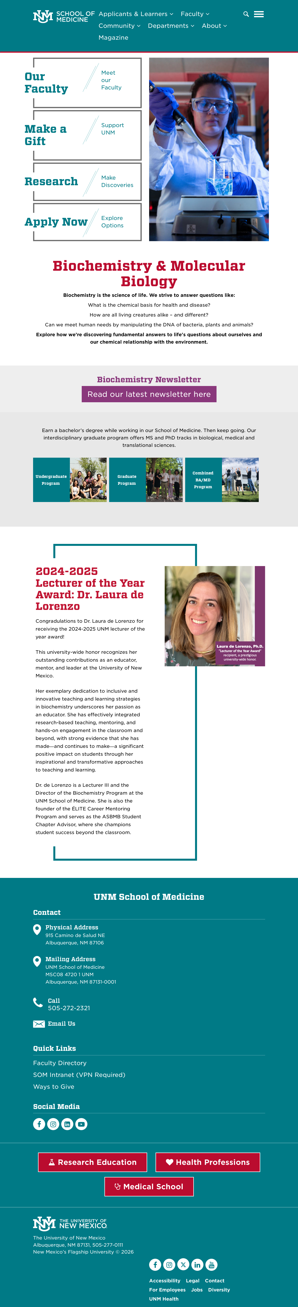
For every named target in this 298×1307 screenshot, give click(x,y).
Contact (214, 1281)
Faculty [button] (195, 13)
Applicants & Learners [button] (136, 13)
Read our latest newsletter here (149, 394)
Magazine (113, 37)
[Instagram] (53, 1124)
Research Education (92, 1162)
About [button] (214, 25)
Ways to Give (53, 1087)
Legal (192, 1281)
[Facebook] (39, 1124)
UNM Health (164, 1299)
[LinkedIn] (67, 1124)
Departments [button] (171, 25)
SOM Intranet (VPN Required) (79, 1075)
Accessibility (164, 1281)
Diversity (219, 1290)
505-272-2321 (69, 1008)
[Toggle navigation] (259, 14)
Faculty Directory (60, 1063)
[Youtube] (81, 1124)
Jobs (197, 1290)
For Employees (167, 1290)
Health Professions (208, 1162)
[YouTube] (211, 1265)
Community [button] (119, 25)
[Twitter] (183, 1264)
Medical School (149, 1186)
